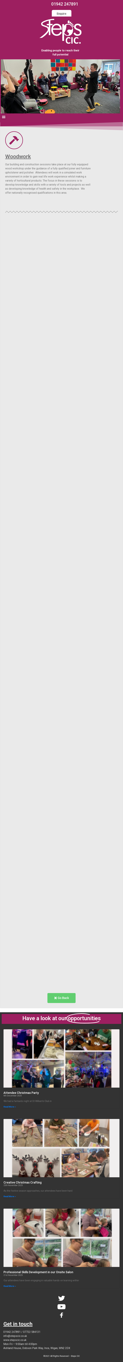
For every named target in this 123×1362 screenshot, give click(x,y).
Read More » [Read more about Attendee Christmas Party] (10, 1107)
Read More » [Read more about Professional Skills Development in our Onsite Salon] (10, 1286)
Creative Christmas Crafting (23, 1182)
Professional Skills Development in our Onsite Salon (38, 1272)
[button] (51, 110)
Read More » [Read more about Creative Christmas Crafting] (10, 1196)
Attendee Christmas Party (21, 1093)
